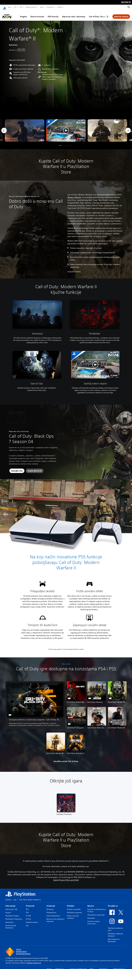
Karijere (8, 910)
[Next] (128, 128)
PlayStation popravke (74, 910)
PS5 (15, 7)
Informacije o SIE (11, 907)
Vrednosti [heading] (50, 903)
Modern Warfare (74, 195)
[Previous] (4, 128)
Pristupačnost (51, 910)
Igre (9, 7)
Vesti (41, 7)
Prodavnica (49, 7)
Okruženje (50, 907)
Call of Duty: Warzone (98, 14)
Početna (8, 897)
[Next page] (107, 14)
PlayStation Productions (13, 916)
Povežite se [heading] (113, 903)
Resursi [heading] (90, 903)
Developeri (91, 916)
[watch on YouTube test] (80, 136)
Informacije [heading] (10, 903)
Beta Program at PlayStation (113, 938)
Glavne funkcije (37, 14)
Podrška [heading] (70, 903)
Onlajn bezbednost (53, 913)
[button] (66, 128)
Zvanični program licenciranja (93, 920)
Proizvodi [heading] (30, 903)
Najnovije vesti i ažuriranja (73, 14)
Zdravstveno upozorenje (96, 912)
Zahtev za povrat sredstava (73, 914)
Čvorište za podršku (74, 907)
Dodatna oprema (30, 7)
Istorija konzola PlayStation (10, 924)
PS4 (21, 7)
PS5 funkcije (53, 14)
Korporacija (9, 920)
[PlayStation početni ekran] (4, 7)
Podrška (59, 7)
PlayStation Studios (12, 913)
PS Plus (28, 916)
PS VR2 (28, 913)
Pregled (23, 14)
